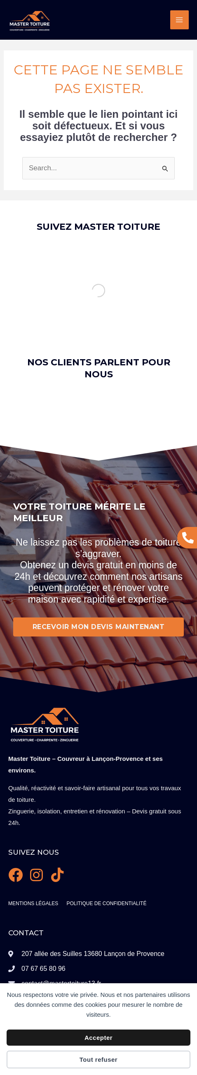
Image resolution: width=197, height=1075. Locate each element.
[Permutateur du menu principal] (179, 19)
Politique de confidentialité (106, 903)
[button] (16, 428)
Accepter (98, 1037)
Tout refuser (98, 1059)
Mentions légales (33, 903)
